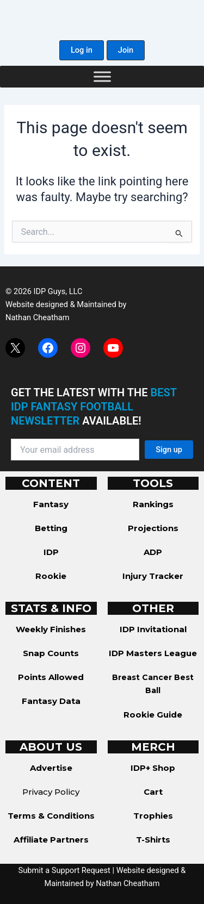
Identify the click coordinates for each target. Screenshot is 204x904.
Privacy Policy (50, 792)
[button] (81, 50)
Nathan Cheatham (37, 317)
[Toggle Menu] (102, 76)
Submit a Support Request (64, 870)
